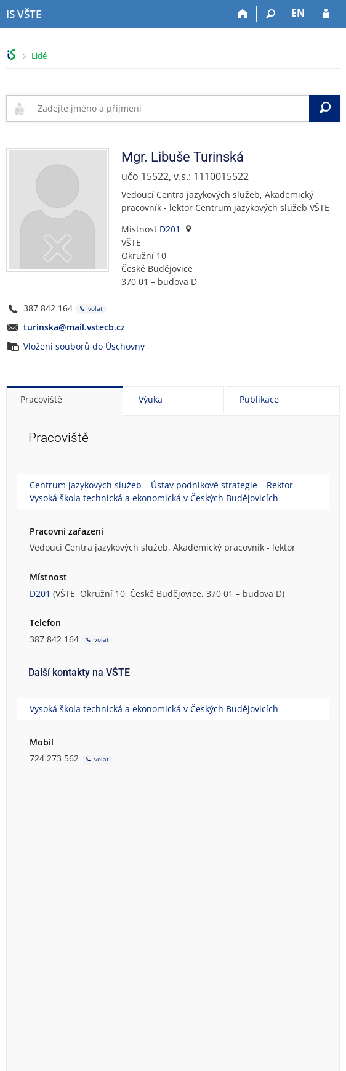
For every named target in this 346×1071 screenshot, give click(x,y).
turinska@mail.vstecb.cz (74, 327)
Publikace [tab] (259, 399)
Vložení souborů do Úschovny (84, 346)
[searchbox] (171, 108)
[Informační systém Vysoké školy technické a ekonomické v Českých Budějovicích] (23, 14)
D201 (169, 229)
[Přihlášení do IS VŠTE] (326, 14)
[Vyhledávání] (270, 14)
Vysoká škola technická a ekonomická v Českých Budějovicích (154, 709)
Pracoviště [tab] (41, 399)
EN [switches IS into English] (298, 13)
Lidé (39, 55)
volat (91, 308)
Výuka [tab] (151, 399)
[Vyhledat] (324, 108)
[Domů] (243, 14)
